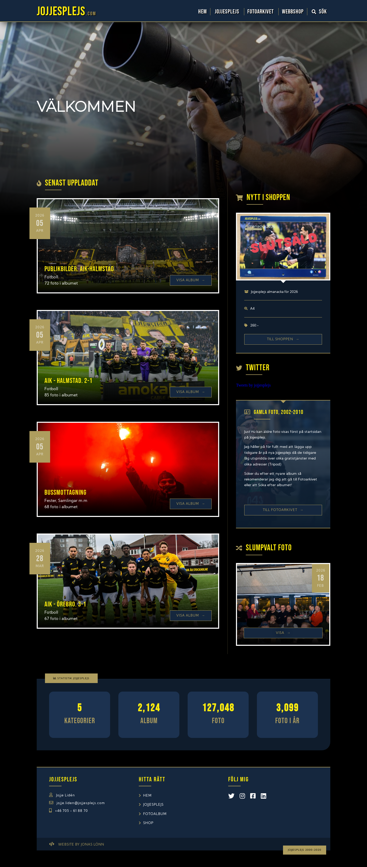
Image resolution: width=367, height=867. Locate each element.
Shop (148, 823)
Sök (319, 11)
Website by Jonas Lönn (81, 844)
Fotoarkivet (261, 11)
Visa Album (190, 280)
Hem (202, 11)
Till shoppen (283, 339)
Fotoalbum (155, 814)
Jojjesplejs (228, 11)
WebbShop (293, 11)
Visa (283, 633)
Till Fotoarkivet (283, 510)
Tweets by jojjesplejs (253, 385)
